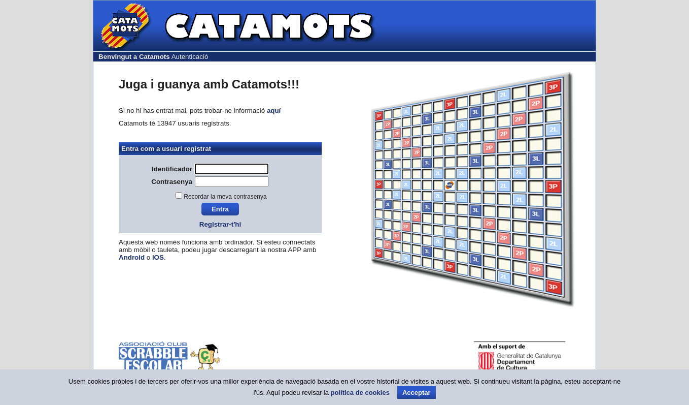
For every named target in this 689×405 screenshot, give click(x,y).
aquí (274, 110)
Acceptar (416, 392)
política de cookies (360, 392)
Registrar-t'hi (220, 224)
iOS (158, 257)
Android (132, 257)
